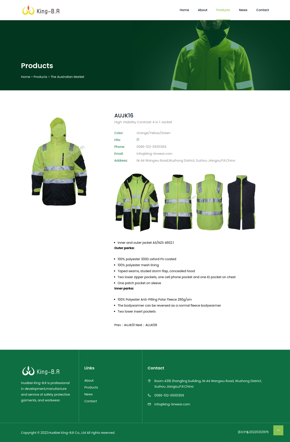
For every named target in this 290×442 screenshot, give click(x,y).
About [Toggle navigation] (202, 10)
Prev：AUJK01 (124, 325)
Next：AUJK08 (146, 325)
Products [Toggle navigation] (223, 10)
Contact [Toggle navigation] (262, 10)
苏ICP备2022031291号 (253, 432)
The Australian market (67, 77)
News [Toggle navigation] (243, 10)
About (89, 380)
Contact (90, 401)
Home (25, 77)
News (88, 394)
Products (40, 77)
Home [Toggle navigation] (184, 10)
